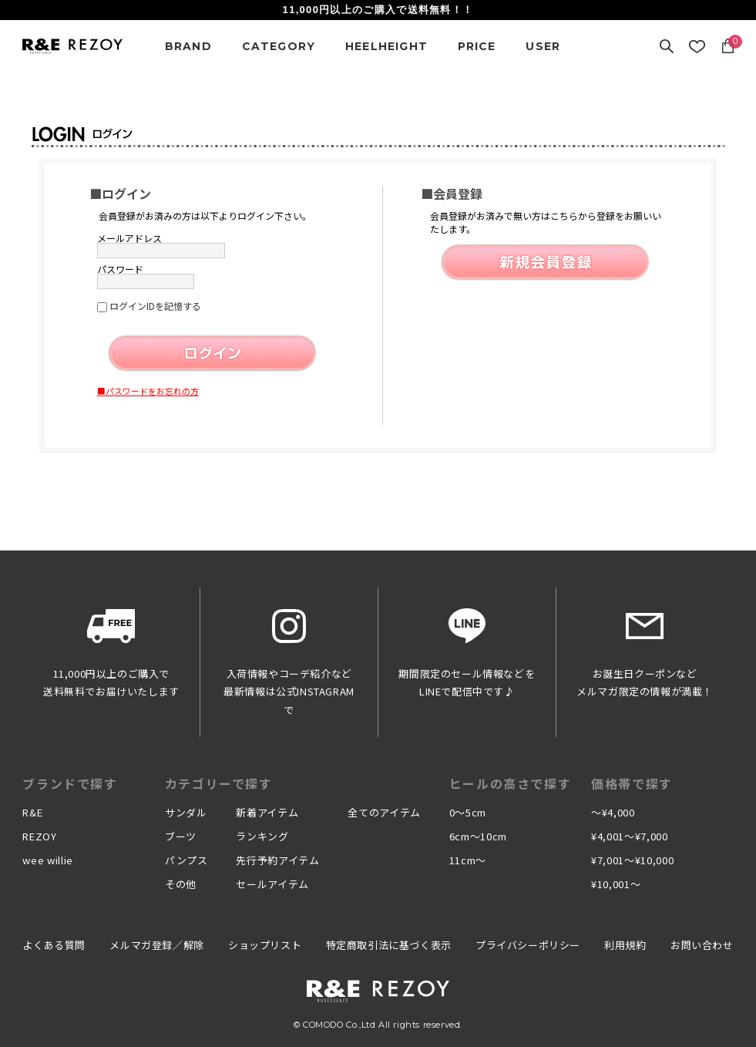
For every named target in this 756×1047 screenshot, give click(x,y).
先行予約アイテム (277, 860)
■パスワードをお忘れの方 (148, 391)
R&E (32, 812)
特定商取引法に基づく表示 (389, 945)
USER (543, 46)
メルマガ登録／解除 (156, 945)
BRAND (188, 46)
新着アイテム (267, 812)
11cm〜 (467, 860)
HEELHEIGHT (386, 46)
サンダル (186, 812)
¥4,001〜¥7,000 (629, 836)
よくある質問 (54, 945)
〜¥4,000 (613, 812)
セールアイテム (272, 884)
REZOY (39, 836)
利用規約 (625, 945)
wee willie (47, 860)
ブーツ (181, 836)
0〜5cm (467, 812)
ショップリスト (264, 945)
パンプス (186, 860)
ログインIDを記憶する (155, 305)
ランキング (262, 836)
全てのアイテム (384, 812)
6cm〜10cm (478, 836)
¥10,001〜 (615, 884)
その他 (181, 884)
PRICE (477, 46)
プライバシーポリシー (527, 945)
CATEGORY (279, 46)
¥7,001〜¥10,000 (632, 860)
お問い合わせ (702, 945)
